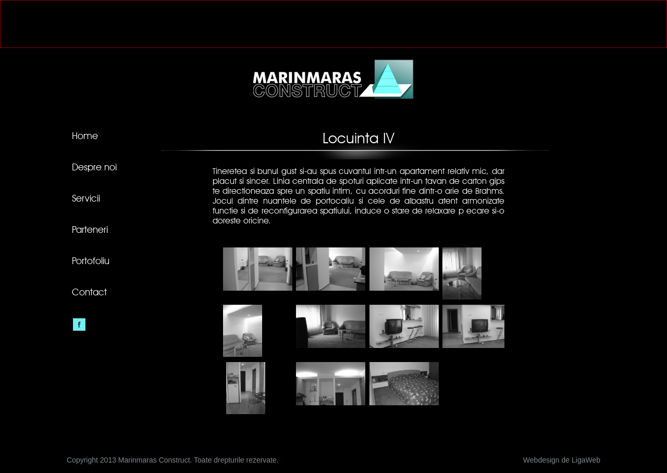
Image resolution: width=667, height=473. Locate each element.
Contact (89, 292)
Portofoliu (90, 261)
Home (85, 136)
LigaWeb (586, 460)
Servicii (86, 199)
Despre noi (94, 167)
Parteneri (90, 230)
